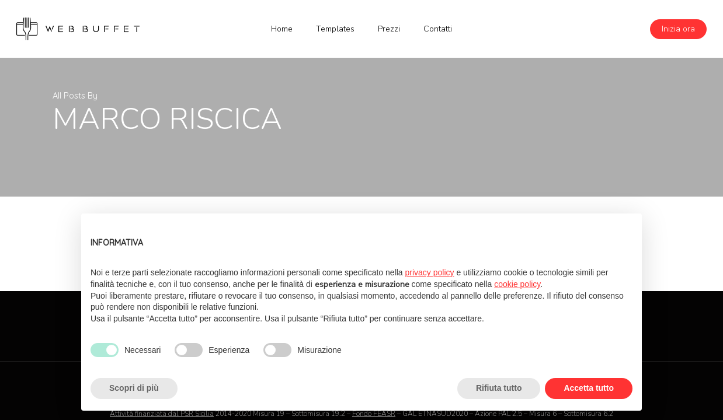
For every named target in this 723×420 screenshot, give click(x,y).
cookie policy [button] (517, 284)
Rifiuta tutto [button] (499, 388)
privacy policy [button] (429, 272)
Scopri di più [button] (134, 388)
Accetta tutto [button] (589, 388)
